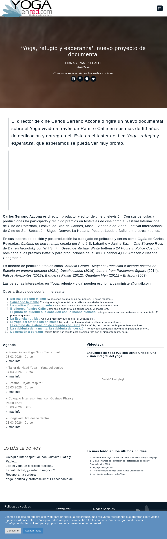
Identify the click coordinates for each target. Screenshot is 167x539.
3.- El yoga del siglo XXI (101, 467)
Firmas (71, 63)
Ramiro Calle (90, 63)
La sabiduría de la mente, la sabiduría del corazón (48, 328)
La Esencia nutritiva (25, 318)
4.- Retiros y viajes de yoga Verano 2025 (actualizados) (117, 471)
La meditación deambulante (31, 305)
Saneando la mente (24, 302)
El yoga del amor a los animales (34, 321)
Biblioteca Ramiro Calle (28, 308)
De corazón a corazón (26, 331)
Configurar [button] (13, 530)
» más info (13, 361)
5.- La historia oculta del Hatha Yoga (107, 474)
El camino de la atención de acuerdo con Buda (45, 325)
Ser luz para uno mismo (28, 298)
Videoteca (95, 344)
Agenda (9, 345)
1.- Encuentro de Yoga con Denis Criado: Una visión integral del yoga (123, 457)
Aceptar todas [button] (33, 530)
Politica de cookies (17, 506)
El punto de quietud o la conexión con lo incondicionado (53, 312)
